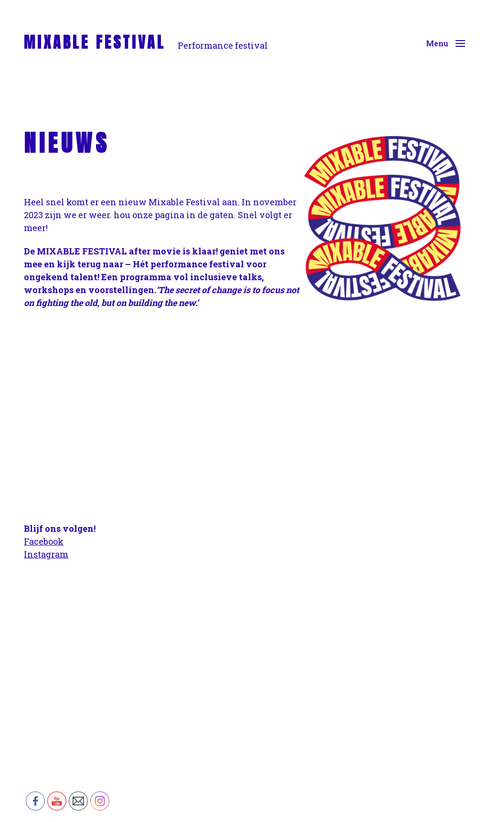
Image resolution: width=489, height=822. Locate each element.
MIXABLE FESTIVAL (95, 42)
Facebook (44, 541)
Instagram (46, 554)
